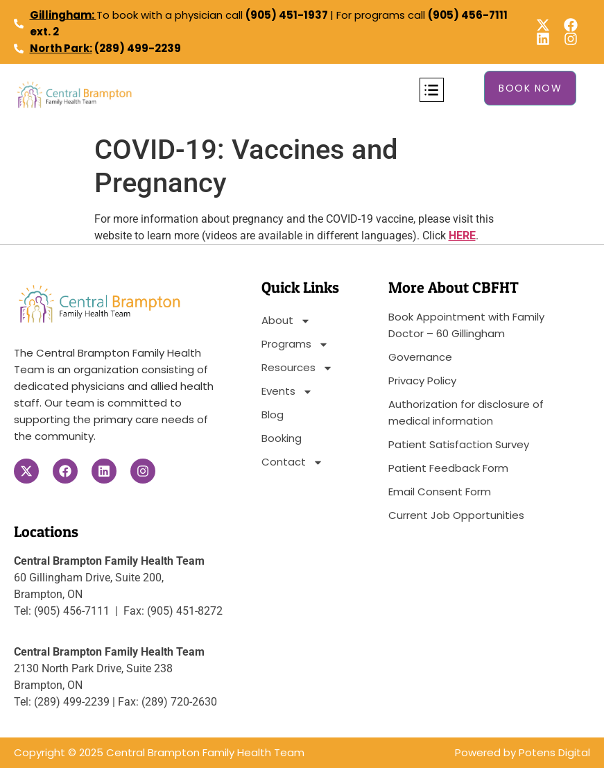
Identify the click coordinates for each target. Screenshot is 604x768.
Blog (272, 414)
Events (287, 391)
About (286, 320)
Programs (295, 344)
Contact (292, 462)
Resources (297, 367)
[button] (432, 90)
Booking (281, 438)
